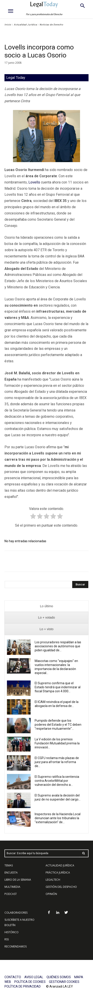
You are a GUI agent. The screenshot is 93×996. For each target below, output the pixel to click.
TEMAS (8, 865)
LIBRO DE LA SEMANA (17, 880)
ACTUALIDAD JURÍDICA (60, 865)
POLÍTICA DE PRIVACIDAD (22, 986)
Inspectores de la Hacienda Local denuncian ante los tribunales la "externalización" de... (57, 818)
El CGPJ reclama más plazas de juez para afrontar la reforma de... (57, 762)
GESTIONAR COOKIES (64, 982)
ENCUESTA (11, 872)
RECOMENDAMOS (15, 946)
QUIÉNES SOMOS (58, 977)
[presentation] (46, 606)
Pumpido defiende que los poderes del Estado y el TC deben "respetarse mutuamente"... (58, 724)
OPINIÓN (51, 894)
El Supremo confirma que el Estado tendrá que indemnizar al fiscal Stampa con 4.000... (57, 687)
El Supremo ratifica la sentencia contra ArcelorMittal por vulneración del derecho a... (57, 780)
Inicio (7, 24)
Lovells (34, 182)
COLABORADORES (15, 913)
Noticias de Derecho (51, 24)
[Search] (80, 584)
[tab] (46, 606)
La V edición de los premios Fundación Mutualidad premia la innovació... (57, 743)
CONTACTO (12, 977)
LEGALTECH (53, 880)
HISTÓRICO (11, 932)
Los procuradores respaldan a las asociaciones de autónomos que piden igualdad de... (58, 646)
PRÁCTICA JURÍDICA (58, 872)
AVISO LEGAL (33, 977)
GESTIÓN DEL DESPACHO (61, 887)
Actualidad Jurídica (25, 24)
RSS (6, 939)
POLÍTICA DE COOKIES (30, 982)
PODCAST (10, 894)
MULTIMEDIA (12, 887)
